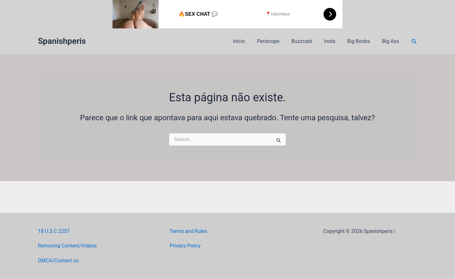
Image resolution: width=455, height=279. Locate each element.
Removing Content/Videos (67, 246)
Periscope (276, 41)
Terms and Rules (188, 231)
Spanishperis (62, 41)
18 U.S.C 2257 (54, 231)
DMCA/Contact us (58, 261)
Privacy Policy (185, 246)
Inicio (249, 41)
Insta (334, 41)
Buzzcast (308, 41)
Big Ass (391, 41)
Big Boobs (361, 41)
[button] (414, 41)
